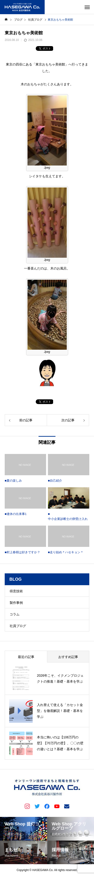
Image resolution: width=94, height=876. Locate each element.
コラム (15, 614)
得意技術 (16, 591)
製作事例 (16, 603)
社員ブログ (18, 626)
